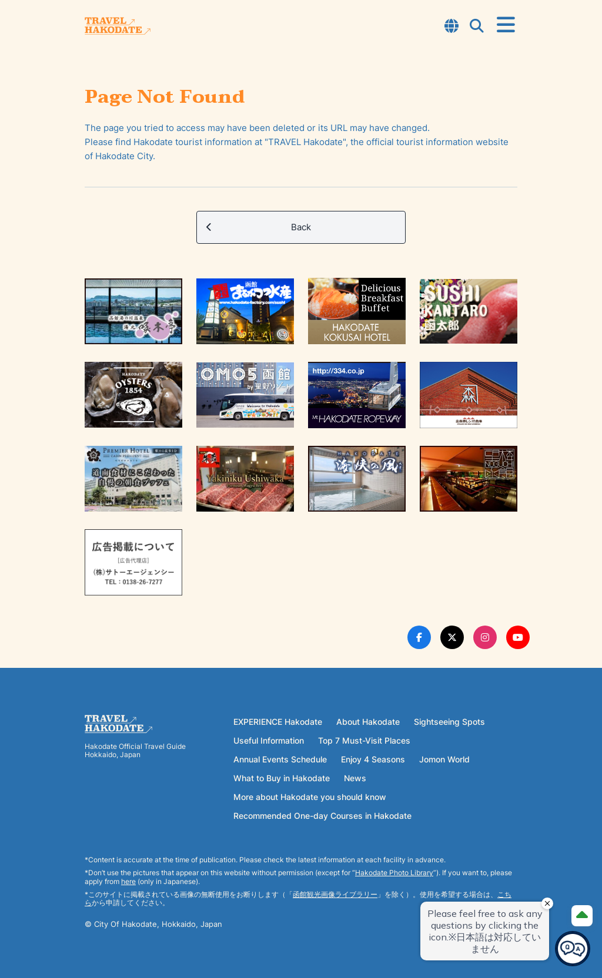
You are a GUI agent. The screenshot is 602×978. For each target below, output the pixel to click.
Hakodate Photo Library (394, 872)
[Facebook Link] (419, 637)
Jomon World (444, 759)
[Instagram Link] (485, 637)
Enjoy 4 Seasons (373, 759)
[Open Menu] (506, 25)
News (355, 778)
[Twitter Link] (452, 637)
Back (258, 227)
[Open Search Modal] (477, 27)
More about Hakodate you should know (309, 797)
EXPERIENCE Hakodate (277, 722)
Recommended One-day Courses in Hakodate (322, 816)
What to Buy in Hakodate (281, 778)
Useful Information (268, 740)
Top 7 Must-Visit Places (364, 740)
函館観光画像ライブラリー (335, 894)
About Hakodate (368, 722)
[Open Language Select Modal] (451, 27)
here (128, 881)
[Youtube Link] (518, 637)
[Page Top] (582, 915)
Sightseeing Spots (449, 722)
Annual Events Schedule (280, 759)
